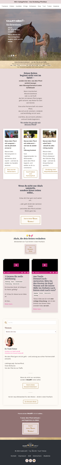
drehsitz (41, 293)
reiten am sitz (16, 283)
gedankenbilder (19, 281)
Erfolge (25, 6)
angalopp (36, 293)
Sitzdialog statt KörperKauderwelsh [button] (50, 170)
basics (12, 281)
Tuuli (44, 6)
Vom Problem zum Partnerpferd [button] (30, 174)
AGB (29, 456)
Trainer (49, 6)
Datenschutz (37, 456)
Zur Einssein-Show (30, 402)
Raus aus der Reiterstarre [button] (11, 170)
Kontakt (13, 456)
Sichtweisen (32, 6)
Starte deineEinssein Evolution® (30, 386)
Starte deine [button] (30, 220)
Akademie (56, 6)
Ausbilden (19, 6)
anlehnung (7, 281)
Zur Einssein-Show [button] (30, 249)
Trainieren (5, 6)
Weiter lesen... (9, 304)
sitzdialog (36, 295)
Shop (39, 6)
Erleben (12, 6)
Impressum (22, 456)
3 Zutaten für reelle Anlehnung (14, 277)
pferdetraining (8, 283)
